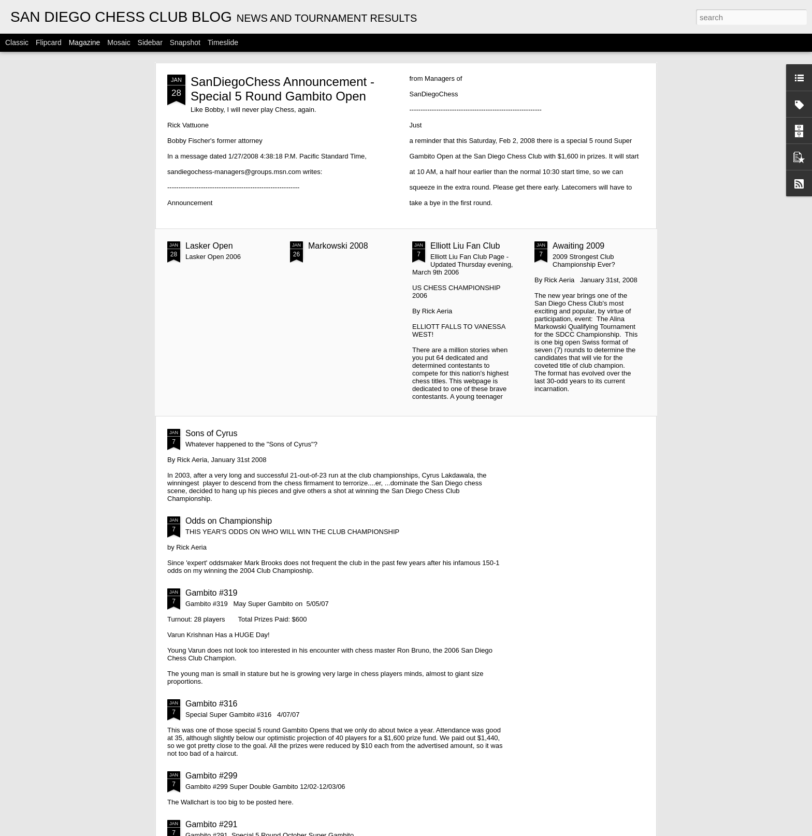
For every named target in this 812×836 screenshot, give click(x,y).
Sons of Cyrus (211, 433)
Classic (16, 42)
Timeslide (223, 42)
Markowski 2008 (338, 245)
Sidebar (150, 42)
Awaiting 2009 (578, 245)
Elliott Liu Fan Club (465, 245)
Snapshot (185, 42)
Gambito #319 (211, 592)
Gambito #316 (211, 703)
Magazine (84, 42)
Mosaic (118, 42)
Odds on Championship (228, 520)
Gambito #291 (211, 824)
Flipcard (49, 42)
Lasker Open (209, 245)
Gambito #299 (211, 775)
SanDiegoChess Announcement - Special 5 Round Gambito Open (282, 89)
